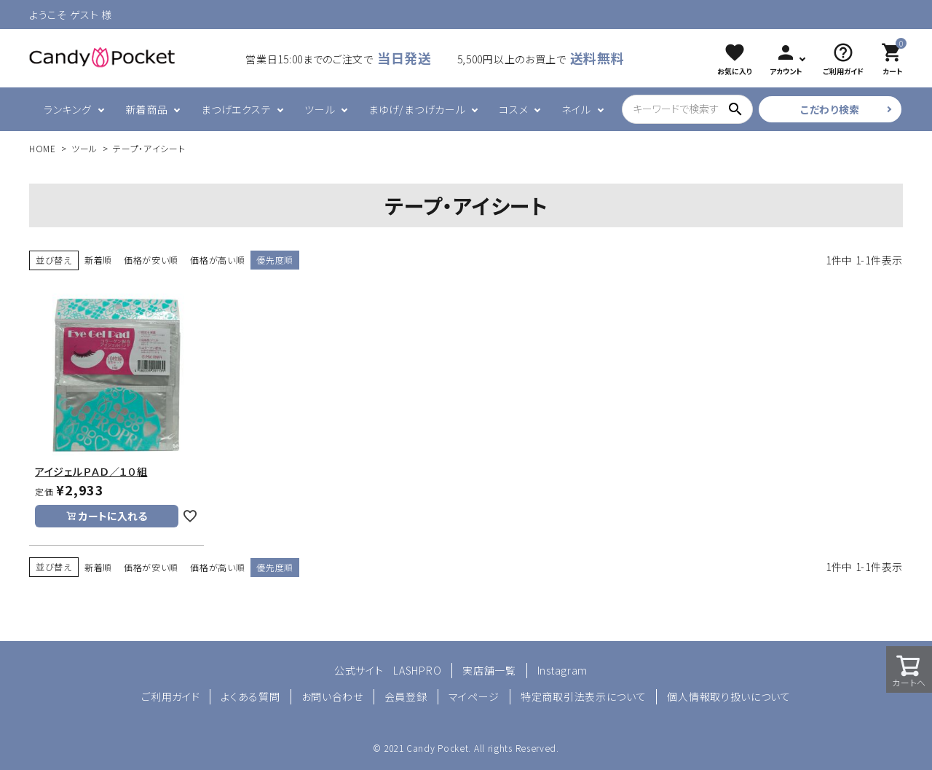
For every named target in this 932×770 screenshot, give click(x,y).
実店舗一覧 (489, 670)
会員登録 (405, 696)
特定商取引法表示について (583, 696)
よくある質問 (250, 696)
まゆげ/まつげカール (416, 109)
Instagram (562, 670)
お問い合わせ (332, 696)
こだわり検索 (830, 109)
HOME (42, 148)
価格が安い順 (151, 260)
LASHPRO (417, 670)
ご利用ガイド (170, 696)
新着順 (98, 260)
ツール (319, 109)
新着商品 (146, 109)
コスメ (513, 109)
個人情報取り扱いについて (728, 696)
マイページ (474, 696)
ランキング (68, 109)
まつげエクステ (236, 109)
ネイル (576, 109)
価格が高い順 (217, 260)
